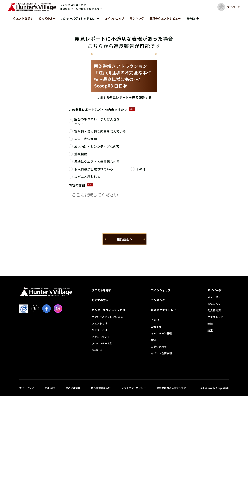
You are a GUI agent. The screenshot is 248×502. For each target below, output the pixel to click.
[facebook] (46, 308)
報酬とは (97, 350)
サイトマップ (26, 387)
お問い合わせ (159, 346)
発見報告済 (214, 310)
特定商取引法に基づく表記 (171, 387)
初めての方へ (47, 18)
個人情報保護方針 (101, 387)
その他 (190, 18)
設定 (210, 330)
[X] (35, 308)
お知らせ (156, 326)
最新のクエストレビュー (165, 18)
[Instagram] (58, 308)
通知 (210, 323)
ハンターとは (100, 330)
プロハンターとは (102, 343)
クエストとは (100, 323)
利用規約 (50, 387)
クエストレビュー (218, 317)
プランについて (101, 337)
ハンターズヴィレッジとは (78, 18)
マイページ (215, 290)
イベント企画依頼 (161, 353)
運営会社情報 (72, 387)
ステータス (214, 297)
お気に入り (214, 303)
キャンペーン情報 (161, 333)
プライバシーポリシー (133, 387)
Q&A (154, 340)
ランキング (137, 18)
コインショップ (114, 18)
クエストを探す (23, 18)
